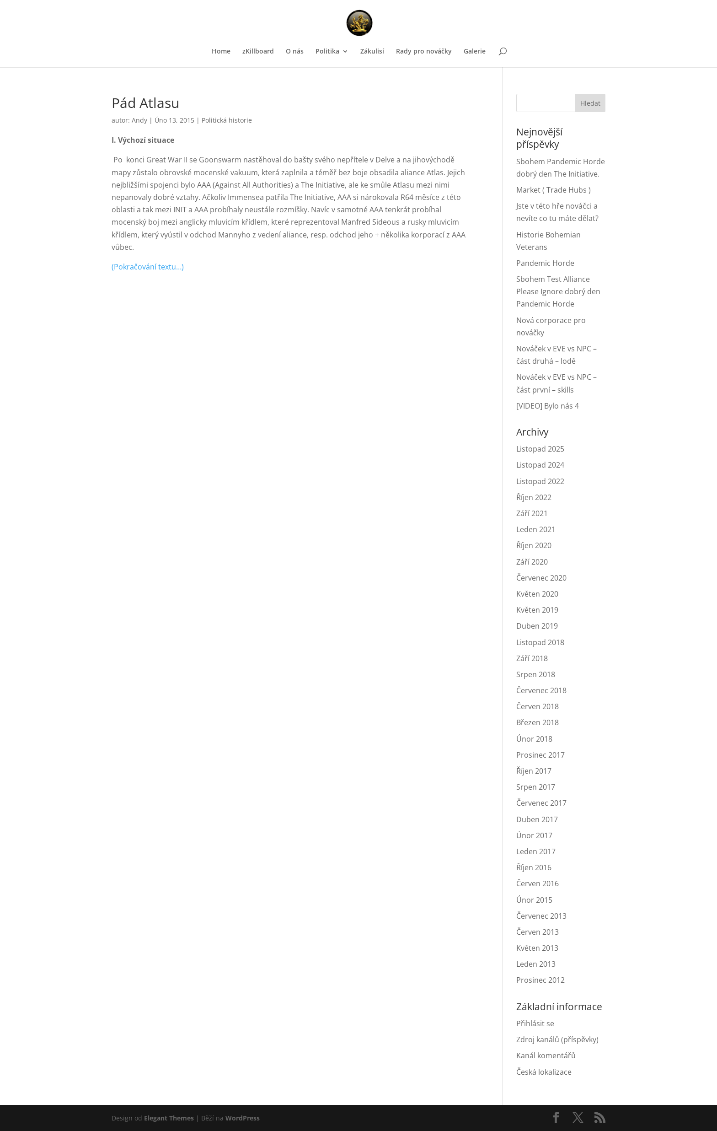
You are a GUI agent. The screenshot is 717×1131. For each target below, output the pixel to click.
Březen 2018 (537, 722)
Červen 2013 (537, 932)
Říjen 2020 (533, 545)
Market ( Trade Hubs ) (553, 190)
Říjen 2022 (533, 497)
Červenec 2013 (541, 916)
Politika (327, 51)
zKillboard (258, 51)
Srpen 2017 (535, 787)
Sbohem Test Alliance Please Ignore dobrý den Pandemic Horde (558, 291)
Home (221, 51)
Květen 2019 (537, 610)
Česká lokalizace (544, 1072)
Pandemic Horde (545, 263)
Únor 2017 (534, 835)
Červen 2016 (537, 883)
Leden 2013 (536, 964)
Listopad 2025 (540, 449)
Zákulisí (372, 51)
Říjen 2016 (533, 867)
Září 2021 (532, 513)
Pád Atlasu (145, 102)
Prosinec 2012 (540, 980)
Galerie (475, 51)
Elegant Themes (169, 1118)
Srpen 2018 (535, 674)
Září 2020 (532, 562)
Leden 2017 (536, 851)
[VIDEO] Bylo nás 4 (547, 406)
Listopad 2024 (540, 465)
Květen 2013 (537, 948)
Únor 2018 (534, 739)
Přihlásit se (535, 1023)
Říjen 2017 (533, 771)
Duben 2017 (537, 819)
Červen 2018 (537, 706)
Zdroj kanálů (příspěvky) (557, 1039)
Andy (139, 120)
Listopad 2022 (540, 481)
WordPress (242, 1118)
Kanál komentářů (546, 1055)
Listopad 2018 (540, 642)
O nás (295, 51)
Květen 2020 (537, 594)
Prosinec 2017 (540, 755)
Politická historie (227, 120)
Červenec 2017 (541, 803)
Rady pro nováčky (424, 51)
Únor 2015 (534, 900)
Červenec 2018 (541, 690)
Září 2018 (532, 658)
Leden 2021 (536, 529)
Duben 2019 (537, 626)
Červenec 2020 (541, 578)
